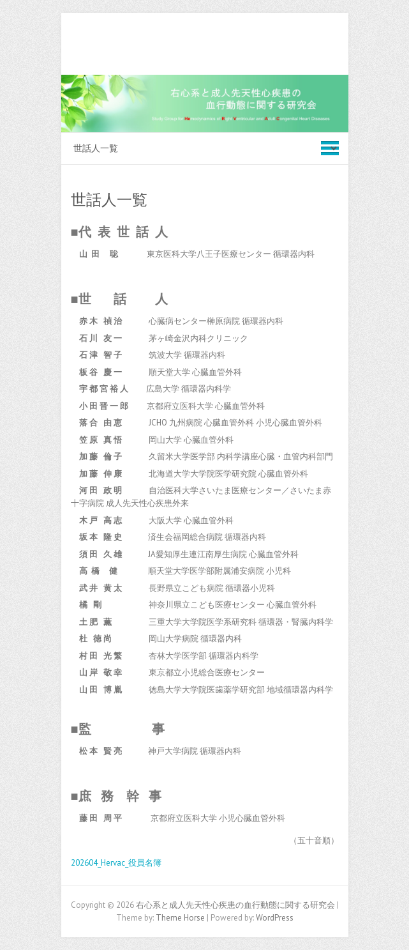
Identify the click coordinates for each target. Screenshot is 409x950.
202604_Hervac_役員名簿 (116, 862)
